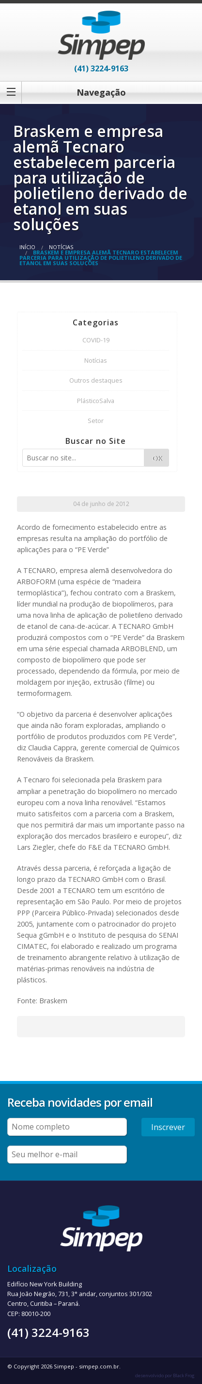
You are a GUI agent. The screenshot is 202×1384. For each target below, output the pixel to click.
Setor (96, 420)
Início (27, 247)
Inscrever (168, 1127)
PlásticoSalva (95, 400)
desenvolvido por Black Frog (165, 1375)
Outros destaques (96, 380)
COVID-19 (95, 340)
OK (157, 458)
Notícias (61, 247)
